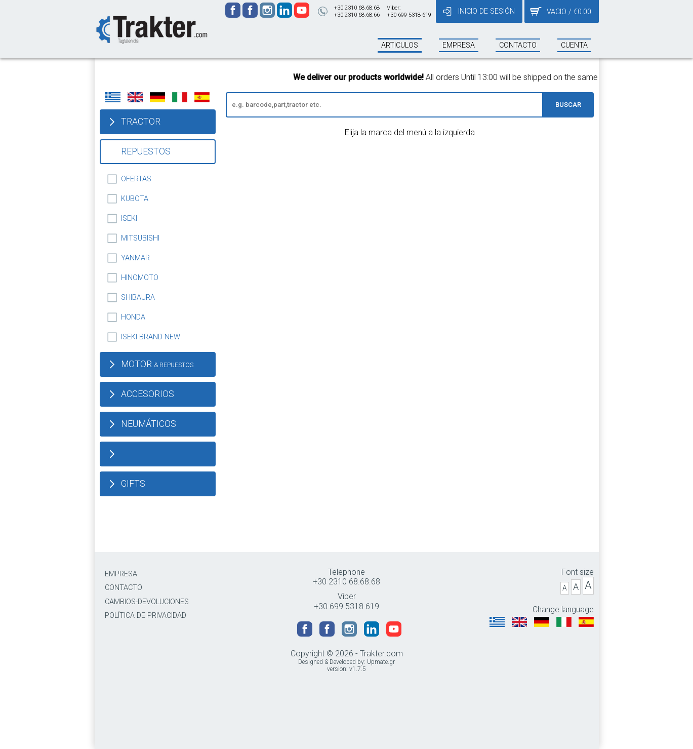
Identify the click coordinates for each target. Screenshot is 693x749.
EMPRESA (121, 574)
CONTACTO (123, 587)
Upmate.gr (381, 661)
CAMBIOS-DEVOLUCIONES (147, 602)
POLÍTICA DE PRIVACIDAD (145, 615)
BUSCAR (568, 104)
